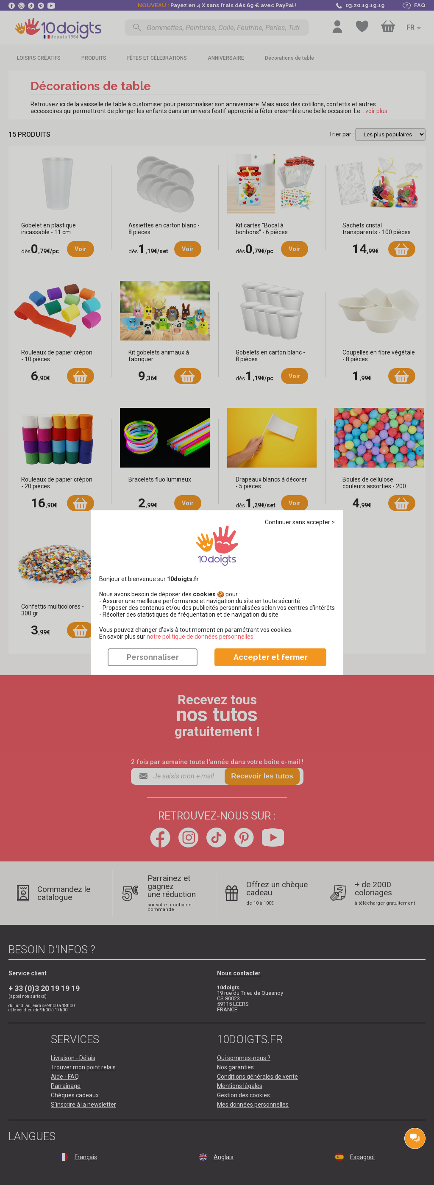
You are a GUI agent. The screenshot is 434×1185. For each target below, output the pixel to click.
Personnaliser (153, 657)
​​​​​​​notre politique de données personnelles (200, 636)
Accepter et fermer (271, 657)
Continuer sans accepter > (300, 522)
